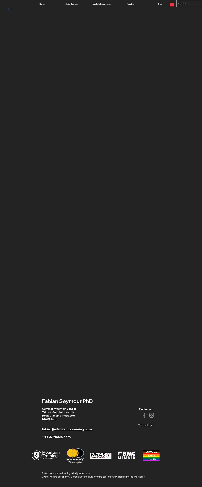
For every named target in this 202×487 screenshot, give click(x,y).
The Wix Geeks (137, 476)
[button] (172, 3)
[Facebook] (144, 415)
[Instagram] (151, 415)
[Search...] (191, 3)
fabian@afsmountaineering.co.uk (67, 429)
